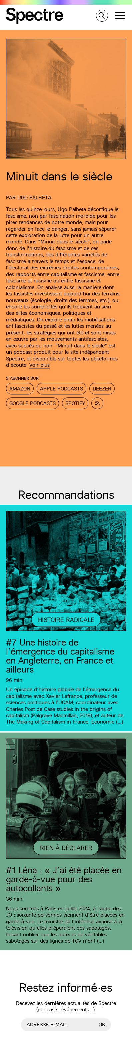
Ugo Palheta (34, 197)
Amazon (19, 388)
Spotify (75, 403)
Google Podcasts (32, 403)
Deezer (102, 388)
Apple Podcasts (61, 388)
